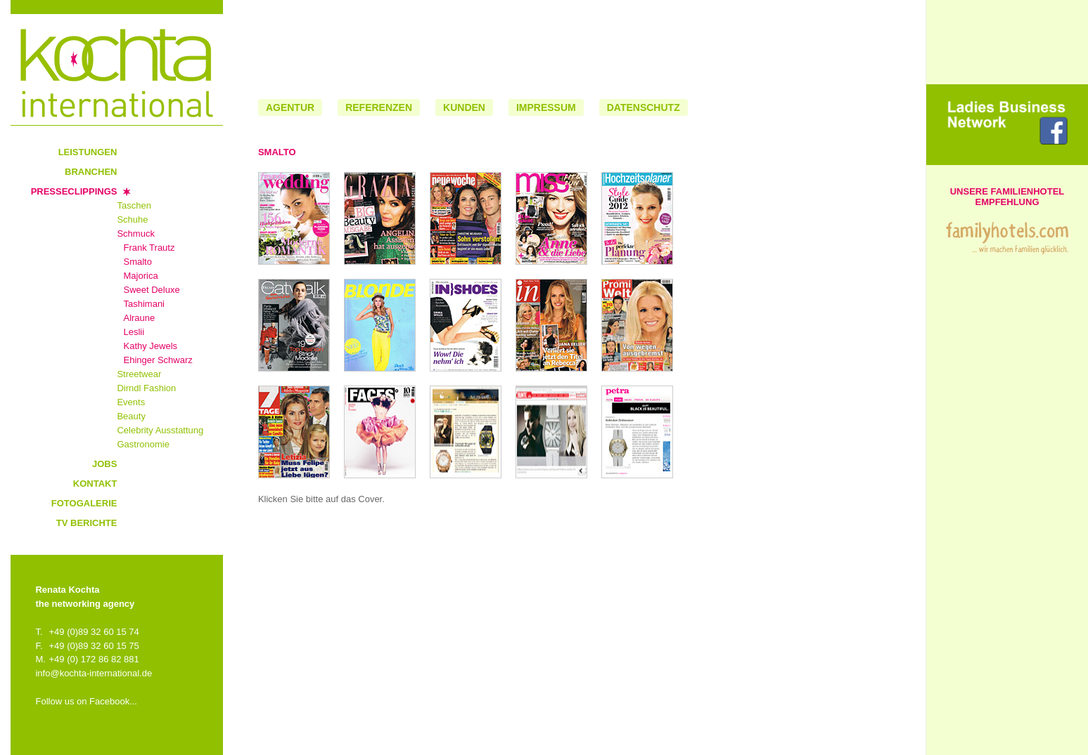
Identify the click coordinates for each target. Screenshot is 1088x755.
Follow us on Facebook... (86, 701)
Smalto (137, 261)
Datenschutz (643, 107)
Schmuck (135, 233)
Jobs (104, 464)
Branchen (91, 171)
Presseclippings (74, 191)
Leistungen (87, 152)
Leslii (133, 332)
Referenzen (378, 107)
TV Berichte (86, 523)
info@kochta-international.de (93, 673)
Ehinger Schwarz (157, 360)
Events (131, 402)
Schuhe (132, 219)
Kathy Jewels (150, 346)
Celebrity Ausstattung (160, 430)
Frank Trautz (148, 247)
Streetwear (139, 374)
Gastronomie (143, 444)
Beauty (131, 416)
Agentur (290, 107)
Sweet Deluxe (151, 289)
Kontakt (95, 483)
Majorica (140, 275)
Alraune (139, 318)
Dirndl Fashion (146, 388)
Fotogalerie (84, 503)
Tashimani (144, 303)
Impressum (546, 107)
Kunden (464, 107)
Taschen (134, 205)
